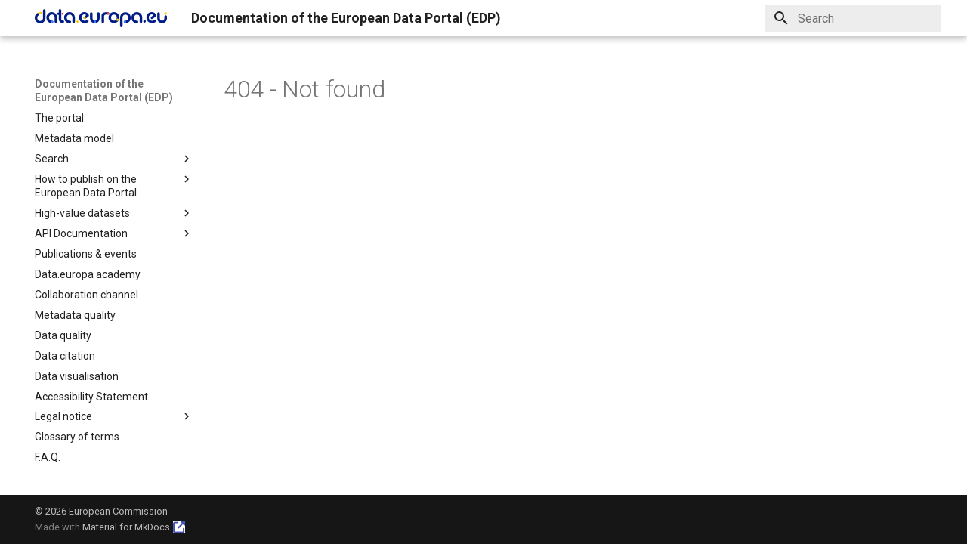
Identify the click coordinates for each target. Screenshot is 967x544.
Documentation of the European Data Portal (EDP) (104, 91)
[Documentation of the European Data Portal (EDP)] (101, 18)
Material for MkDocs (126, 527)
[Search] (853, 18)
